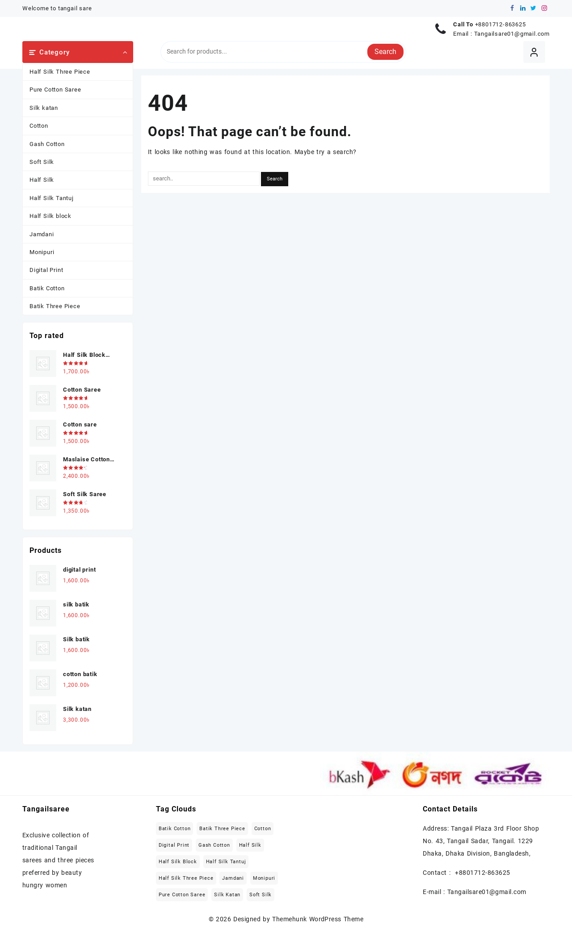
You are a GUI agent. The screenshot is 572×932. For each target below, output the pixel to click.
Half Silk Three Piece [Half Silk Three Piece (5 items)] (186, 878)
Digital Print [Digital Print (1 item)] (174, 845)
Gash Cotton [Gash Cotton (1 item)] (214, 845)
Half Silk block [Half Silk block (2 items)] (178, 862)
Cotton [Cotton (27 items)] (262, 829)
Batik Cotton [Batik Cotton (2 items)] (175, 829)
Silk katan (43, 107)
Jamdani (41, 234)
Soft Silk (41, 162)
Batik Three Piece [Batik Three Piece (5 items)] (222, 829)
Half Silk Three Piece (59, 71)
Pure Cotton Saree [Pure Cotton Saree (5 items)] (182, 895)
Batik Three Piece (54, 306)
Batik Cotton (47, 288)
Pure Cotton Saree (55, 89)
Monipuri (41, 252)
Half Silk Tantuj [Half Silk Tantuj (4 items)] (226, 862)
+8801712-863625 (500, 24)
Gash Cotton (47, 144)
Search (385, 51)
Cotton (38, 125)
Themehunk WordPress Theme (317, 919)
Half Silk (41, 179)
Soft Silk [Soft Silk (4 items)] (260, 895)
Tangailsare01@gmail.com (512, 33)
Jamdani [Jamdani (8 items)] (233, 878)
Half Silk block (50, 216)
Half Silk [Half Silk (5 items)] (250, 845)
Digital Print (46, 270)
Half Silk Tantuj (51, 198)
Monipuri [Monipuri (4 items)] (264, 878)
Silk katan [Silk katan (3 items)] (227, 895)
